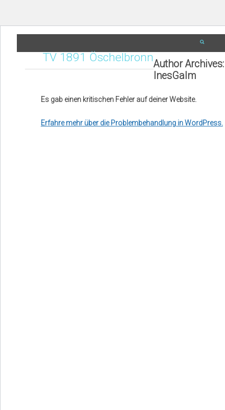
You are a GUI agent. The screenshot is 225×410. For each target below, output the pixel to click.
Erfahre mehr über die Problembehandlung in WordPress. (132, 123)
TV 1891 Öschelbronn (98, 57)
